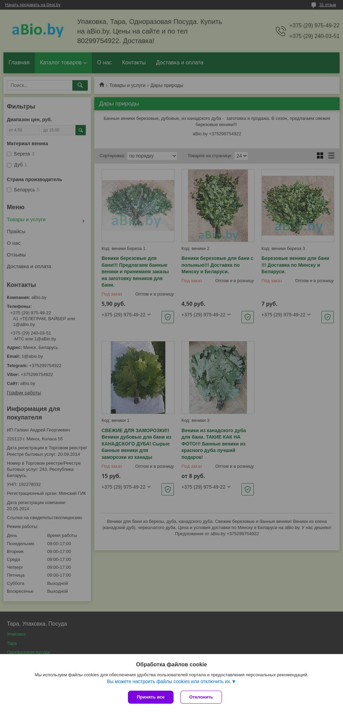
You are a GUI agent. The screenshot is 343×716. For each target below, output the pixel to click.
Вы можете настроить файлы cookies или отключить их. (169, 681)
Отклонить (201, 697)
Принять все (151, 697)
